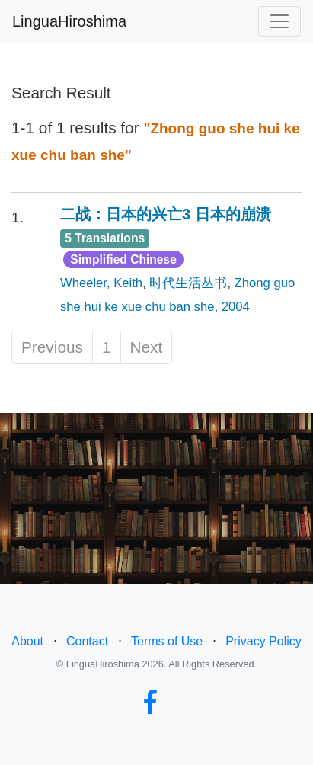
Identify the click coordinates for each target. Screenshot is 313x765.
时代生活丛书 (188, 283)
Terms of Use (167, 641)
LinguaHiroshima (69, 21)
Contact (87, 641)
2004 (236, 306)
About (27, 641)
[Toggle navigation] (279, 21)
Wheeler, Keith (101, 283)
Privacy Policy (263, 641)
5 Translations (105, 238)
